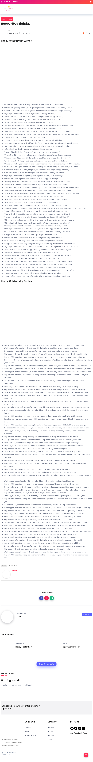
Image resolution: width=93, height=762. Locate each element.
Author (4, 566)
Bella (8, 30)
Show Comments (46, 664)
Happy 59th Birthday (71, 647)
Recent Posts (13, 566)
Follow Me (87, 614)
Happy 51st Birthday (23, 647)
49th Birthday (7, 19)
